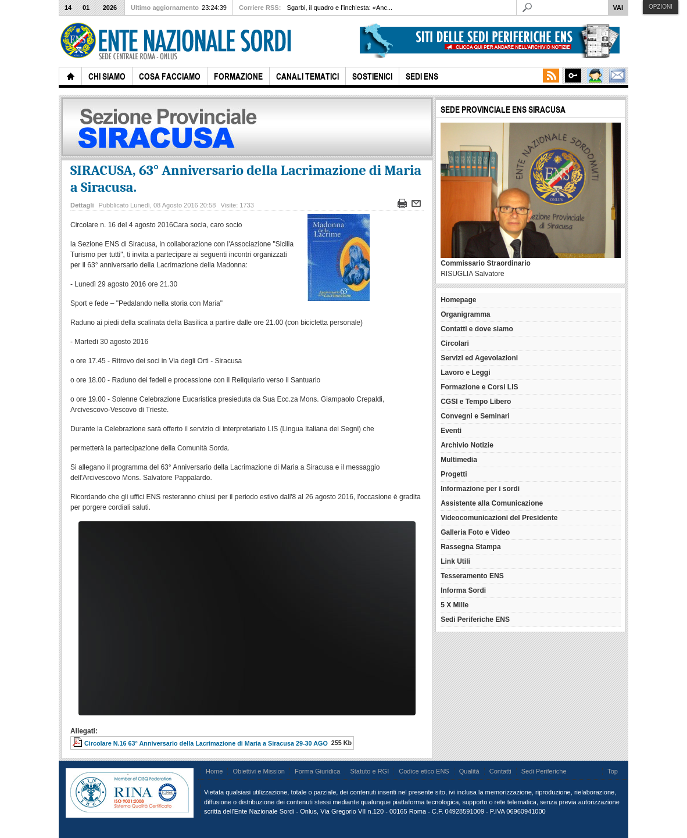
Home (214, 771)
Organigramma (465, 314)
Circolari (455, 343)
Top (612, 771)
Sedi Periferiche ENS (475, 619)
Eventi (451, 431)
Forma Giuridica (317, 771)
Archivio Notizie (467, 445)
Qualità (469, 771)
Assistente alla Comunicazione (492, 503)
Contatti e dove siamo (477, 329)
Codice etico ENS (424, 771)
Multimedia (459, 460)
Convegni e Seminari (475, 416)
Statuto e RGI (369, 771)
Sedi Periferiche (544, 771)
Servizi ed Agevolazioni (479, 358)
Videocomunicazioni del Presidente (499, 518)
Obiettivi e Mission (258, 771)
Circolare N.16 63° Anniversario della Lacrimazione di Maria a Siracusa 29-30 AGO (206, 743)
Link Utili (455, 561)
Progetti (454, 474)
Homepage (458, 300)
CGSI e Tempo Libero (476, 401)
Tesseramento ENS (472, 576)
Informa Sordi (463, 590)
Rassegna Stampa (470, 547)
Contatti (500, 771)
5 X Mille (454, 605)
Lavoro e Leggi (465, 372)
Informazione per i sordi (480, 489)
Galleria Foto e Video (475, 532)
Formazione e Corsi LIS (479, 387)
